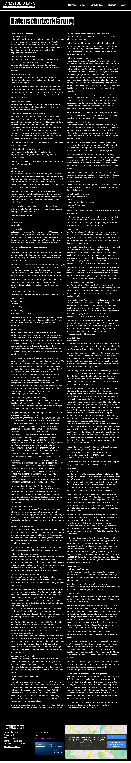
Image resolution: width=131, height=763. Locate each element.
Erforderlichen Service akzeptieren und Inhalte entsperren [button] (116, 746)
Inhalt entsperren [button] (116, 739)
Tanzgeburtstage (97, 5)
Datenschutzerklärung (44, 740)
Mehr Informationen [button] (86, 747)
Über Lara (112, 5)
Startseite (72, 5)
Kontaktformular (42, 734)
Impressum (39, 737)
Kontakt (123, 5)
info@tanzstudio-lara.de (14, 742)
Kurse (83, 5)
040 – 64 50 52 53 (12, 748)
